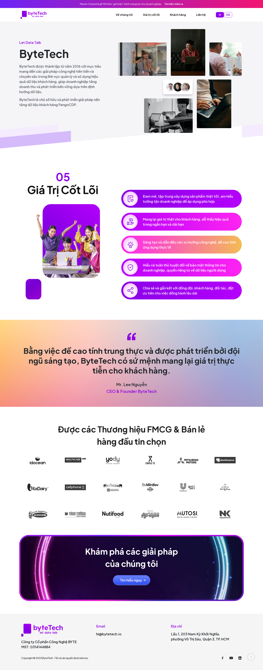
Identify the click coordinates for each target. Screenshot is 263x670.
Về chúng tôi (124, 14)
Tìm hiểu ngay (131, 580)
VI (220, 14)
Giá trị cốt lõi (151, 14)
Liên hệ (201, 14)
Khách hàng (178, 14)
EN (228, 14)
